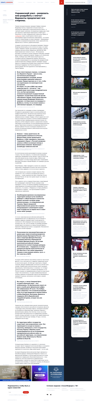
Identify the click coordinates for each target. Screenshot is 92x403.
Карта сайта (46, 400)
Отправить (26, 392)
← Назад (4, 10)
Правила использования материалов (77, 390)
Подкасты (47, 2)
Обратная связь (65, 390)
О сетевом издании (51, 390)
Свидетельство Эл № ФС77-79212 (53, 388)
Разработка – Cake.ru (80, 400)
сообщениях (18, 36)
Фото (34, 2)
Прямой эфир (40, 2)
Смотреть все (80, 340)
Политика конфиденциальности (76, 388)
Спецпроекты (29, 2)
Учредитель (64, 388)
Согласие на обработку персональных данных (18, 394)
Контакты (53, 2)
